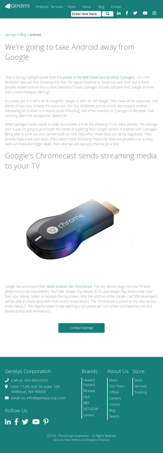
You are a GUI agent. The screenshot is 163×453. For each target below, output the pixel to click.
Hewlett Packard (89, 382)
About (86, 6)
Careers (115, 398)
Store (72, 6)
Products (42, 6)
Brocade (89, 390)
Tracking (140, 392)
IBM (86, 403)
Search (114, 416)
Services (57, 6)
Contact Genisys (81, 328)
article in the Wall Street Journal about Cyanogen (98, 77)
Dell (86, 397)
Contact (116, 6)
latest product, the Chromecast (69, 286)
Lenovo (88, 415)
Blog (101, 6)
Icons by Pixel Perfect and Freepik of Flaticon (81, 440)
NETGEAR (90, 409)
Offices (114, 392)
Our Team (116, 386)
